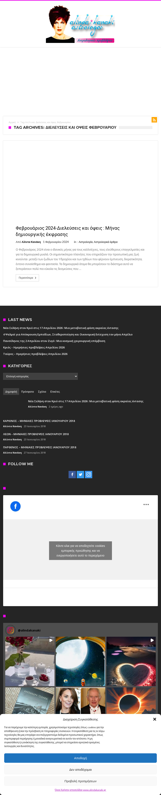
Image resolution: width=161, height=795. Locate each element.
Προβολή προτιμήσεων (81, 781)
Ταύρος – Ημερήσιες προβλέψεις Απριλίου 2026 (35, 354)
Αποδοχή (80, 758)
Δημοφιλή (11, 391)
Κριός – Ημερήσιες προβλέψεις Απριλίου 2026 (34, 347)
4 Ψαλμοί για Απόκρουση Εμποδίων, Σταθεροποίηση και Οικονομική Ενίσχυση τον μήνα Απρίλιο (67, 334)
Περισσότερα (28, 277)
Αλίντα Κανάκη (31, 242)
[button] (155, 719)
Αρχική (12, 122)
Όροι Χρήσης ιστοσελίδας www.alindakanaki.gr (80, 789)
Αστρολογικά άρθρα (106, 242)
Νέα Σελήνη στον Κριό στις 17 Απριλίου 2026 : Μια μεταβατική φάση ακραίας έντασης (60, 328)
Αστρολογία (86, 242)
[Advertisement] (80, 78)
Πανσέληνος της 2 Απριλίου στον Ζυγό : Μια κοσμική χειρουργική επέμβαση (54, 341)
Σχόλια (42, 391)
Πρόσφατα (27, 391)
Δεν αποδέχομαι (80, 769)
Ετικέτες (55, 391)
